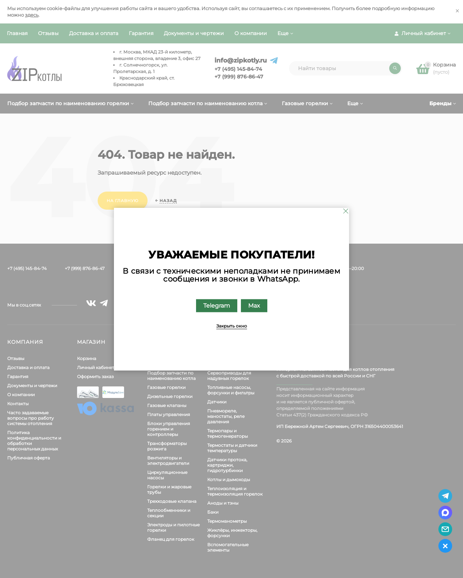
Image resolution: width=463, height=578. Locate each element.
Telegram (216, 305)
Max (254, 305)
